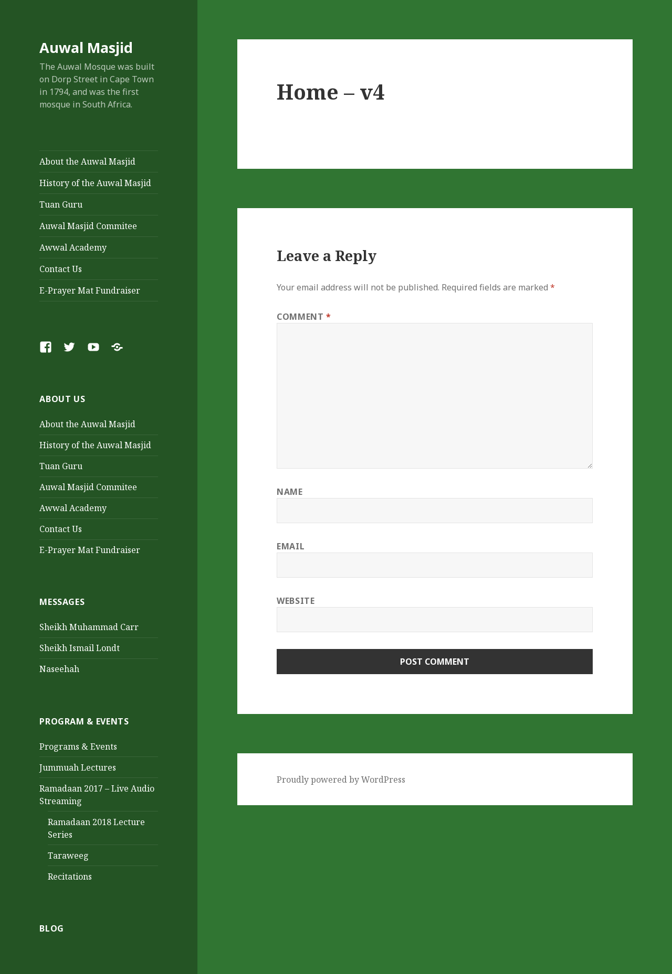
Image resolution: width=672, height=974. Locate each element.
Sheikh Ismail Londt (79, 648)
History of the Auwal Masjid (95, 183)
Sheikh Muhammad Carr (89, 627)
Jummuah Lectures (77, 767)
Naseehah (59, 669)
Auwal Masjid (86, 47)
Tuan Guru (60, 204)
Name (290, 491)
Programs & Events (78, 746)
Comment (304, 316)
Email (290, 546)
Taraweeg (68, 855)
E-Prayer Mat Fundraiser (89, 290)
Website (295, 601)
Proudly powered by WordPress (341, 779)
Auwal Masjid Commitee (88, 226)
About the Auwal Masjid (87, 161)
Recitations (70, 876)
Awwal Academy (73, 247)
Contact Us (60, 269)
